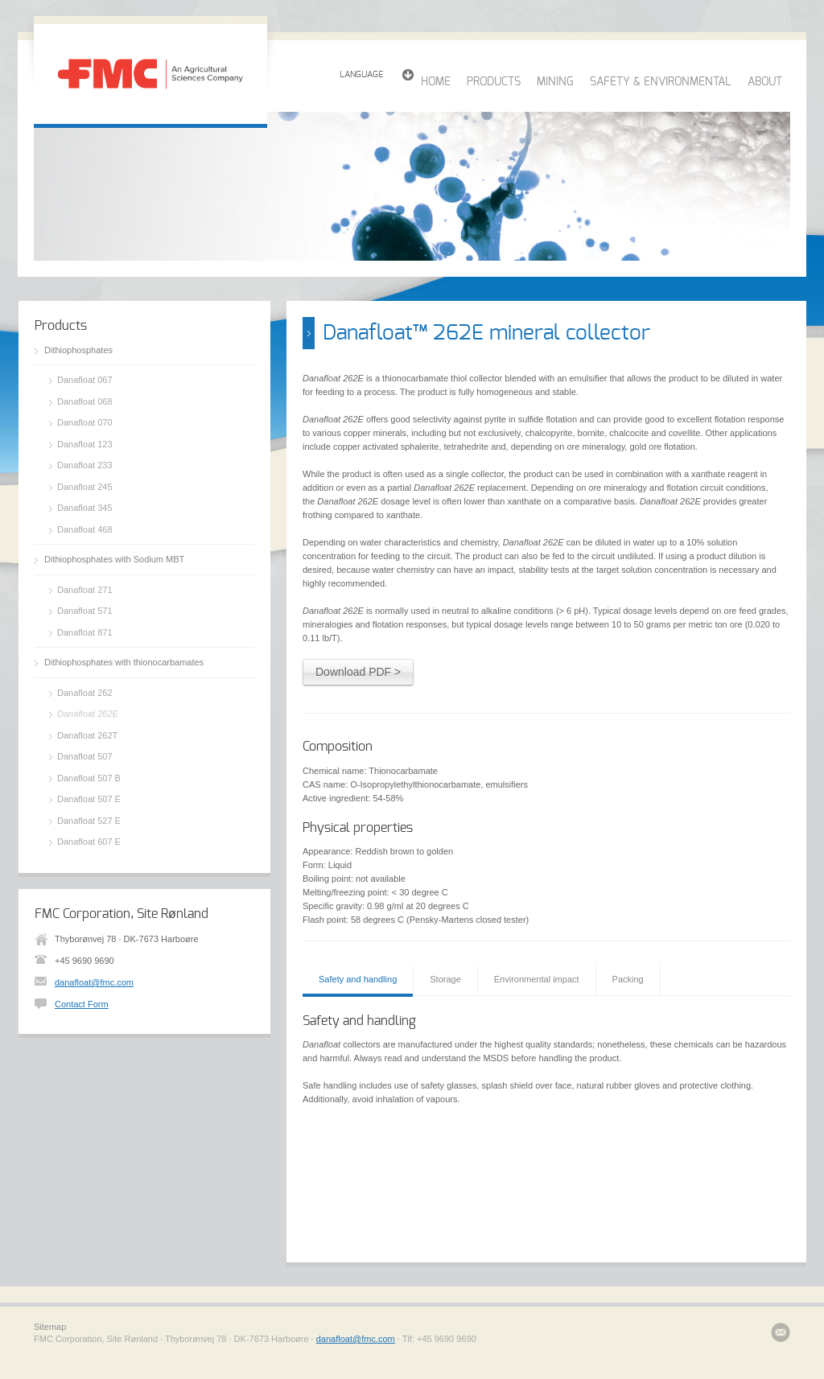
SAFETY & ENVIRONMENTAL (660, 82)
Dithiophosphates (78, 350)
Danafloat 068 (85, 401)
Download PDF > (358, 671)
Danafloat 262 (85, 693)
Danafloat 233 (85, 465)
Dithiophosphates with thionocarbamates (124, 662)
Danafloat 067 (85, 380)
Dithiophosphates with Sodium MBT (114, 559)
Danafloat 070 (85, 422)
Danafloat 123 (85, 444)
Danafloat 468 (85, 529)
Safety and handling (358, 979)
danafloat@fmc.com (94, 982)
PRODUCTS (494, 82)
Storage (445, 979)
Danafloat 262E (87, 713)
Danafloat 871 (85, 632)
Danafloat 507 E (89, 799)
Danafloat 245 (85, 487)
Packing (628, 979)
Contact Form (82, 1004)
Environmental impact (536, 979)
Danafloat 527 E (89, 820)
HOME (436, 82)
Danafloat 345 (85, 507)
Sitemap (50, 1327)
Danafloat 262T (87, 735)
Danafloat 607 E (89, 841)
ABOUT (765, 82)
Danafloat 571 (85, 610)
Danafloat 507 (85, 756)
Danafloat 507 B (89, 778)
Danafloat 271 (85, 590)
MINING (555, 82)
